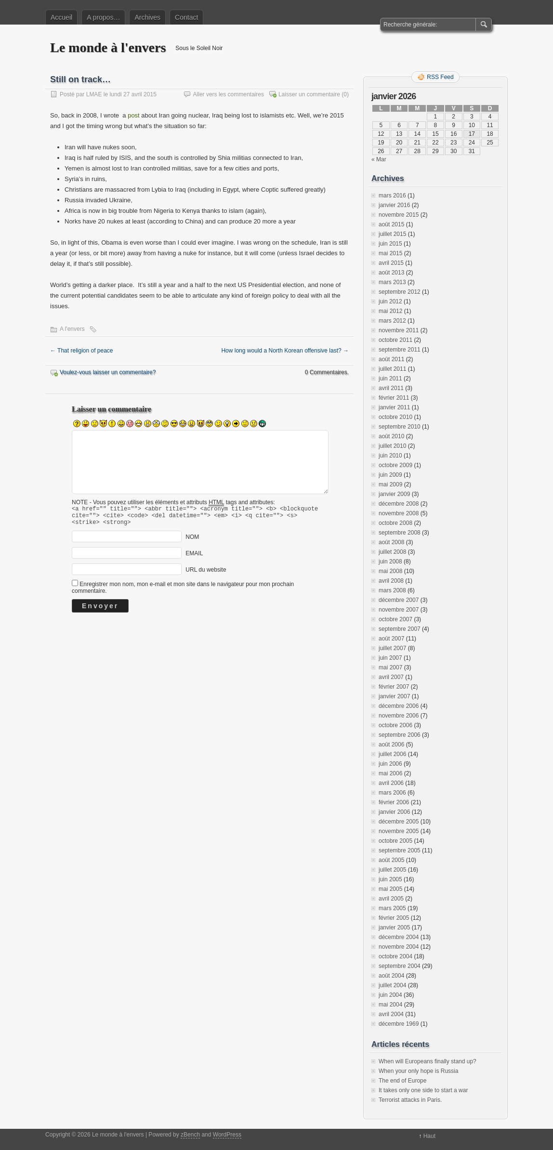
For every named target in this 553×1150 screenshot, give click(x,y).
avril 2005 (391, 898)
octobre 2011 (395, 340)
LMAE (94, 94)
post (134, 115)
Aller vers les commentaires (228, 94)
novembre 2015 (399, 214)
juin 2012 (390, 301)
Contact (186, 17)
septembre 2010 (400, 426)
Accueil (61, 17)
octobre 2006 (395, 725)
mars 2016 (392, 195)
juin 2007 (390, 657)
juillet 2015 (392, 234)
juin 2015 (390, 243)
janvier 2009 (394, 494)
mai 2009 (390, 484)
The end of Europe (402, 1080)
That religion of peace (81, 350)
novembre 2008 (399, 513)
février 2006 (394, 802)
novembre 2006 (399, 715)
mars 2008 (392, 590)
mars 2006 (392, 792)
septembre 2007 (400, 629)
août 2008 (391, 542)
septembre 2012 (400, 291)
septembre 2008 (400, 532)
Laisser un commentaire (309, 94)
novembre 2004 (399, 946)
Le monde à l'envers (108, 47)
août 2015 (391, 224)
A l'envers (72, 329)
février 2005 (394, 918)
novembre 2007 (399, 609)
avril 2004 (391, 1014)
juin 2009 (390, 474)
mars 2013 (392, 282)
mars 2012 (392, 320)
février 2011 (394, 397)
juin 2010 (390, 455)
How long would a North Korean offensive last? (285, 350)
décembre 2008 (399, 503)
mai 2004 (390, 1004)
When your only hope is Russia (418, 1071)
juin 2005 (390, 879)
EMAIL (194, 557)
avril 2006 (391, 783)
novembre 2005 (399, 831)
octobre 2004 (395, 956)
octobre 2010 (395, 417)
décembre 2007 (399, 600)
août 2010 (391, 436)
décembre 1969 (399, 1023)
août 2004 (391, 975)
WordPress (227, 1134)
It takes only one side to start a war (423, 1090)
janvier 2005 (394, 927)
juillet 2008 (392, 552)
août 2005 (391, 860)
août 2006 (391, 744)
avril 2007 (391, 677)
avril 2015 (391, 263)
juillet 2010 (392, 446)
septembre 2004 (400, 966)
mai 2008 (390, 571)
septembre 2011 (400, 349)
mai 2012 (390, 311)
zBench (190, 1134)
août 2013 (391, 272)
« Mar (378, 159)
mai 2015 (390, 253)
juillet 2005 (392, 869)
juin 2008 (390, 561)
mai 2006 (390, 773)
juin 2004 (390, 995)
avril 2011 (391, 388)
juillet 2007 (392, 648)
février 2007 (394, 686)
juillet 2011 (392, 369)
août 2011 (391, 359)
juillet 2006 (392, 754)
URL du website (205, 574)
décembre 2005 (399, 821)
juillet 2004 (392, 985)
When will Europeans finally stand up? (427, 1061)
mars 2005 (392, 908)
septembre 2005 (400, 850)
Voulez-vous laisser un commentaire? (108, 372)
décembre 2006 (399, 706)
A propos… (103, 17)
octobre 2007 (395, 619)
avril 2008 (391, 580)
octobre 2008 (395, 523)
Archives (147, 17)
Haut (429, 1136)
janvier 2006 (394, 812)
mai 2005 (390, 889)
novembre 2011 (399, 330)
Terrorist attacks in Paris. (410, 1100)
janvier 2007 (394, 696)
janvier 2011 (394, 407)
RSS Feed (440, 77)
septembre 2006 (400, 735)
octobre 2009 (395, 465)
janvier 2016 (394, 205)
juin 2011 (390, 378)
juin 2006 (390, 763)
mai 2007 (390, 667)
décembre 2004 (399, 937)
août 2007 (391, 638)
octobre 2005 (395, 840)
